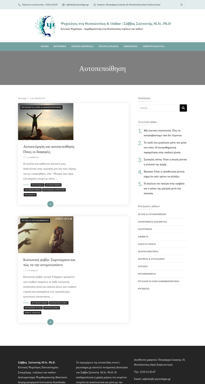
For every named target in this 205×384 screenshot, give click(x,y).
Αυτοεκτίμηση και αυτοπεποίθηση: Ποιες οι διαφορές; (97, 115)
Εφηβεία (143, 236)
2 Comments (88, 126)
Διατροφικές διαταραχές (152, 222)
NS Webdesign (115, 374)
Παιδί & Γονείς (147, 244)
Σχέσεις (143, 266)
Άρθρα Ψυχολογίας (153, 46)
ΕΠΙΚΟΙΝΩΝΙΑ (131, 46)
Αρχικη (44, 46)
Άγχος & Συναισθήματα (35, 194)
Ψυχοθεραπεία (147, 274)
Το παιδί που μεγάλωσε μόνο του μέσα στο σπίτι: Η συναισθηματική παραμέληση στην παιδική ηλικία (165, 147)
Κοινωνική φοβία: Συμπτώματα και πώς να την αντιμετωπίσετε (100, 202)
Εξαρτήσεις (145, 229)
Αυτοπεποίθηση (89, 163)
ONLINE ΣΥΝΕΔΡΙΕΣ (108, 46)
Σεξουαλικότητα (148, 251)
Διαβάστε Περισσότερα (94, 178)
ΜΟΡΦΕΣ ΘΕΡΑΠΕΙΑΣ (82, 46)
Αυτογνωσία (93, 158)
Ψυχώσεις (144, 289)
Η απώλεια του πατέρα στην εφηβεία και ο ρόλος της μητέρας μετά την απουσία (164, 188)
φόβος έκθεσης (105, 260)
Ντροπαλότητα (88, 260)
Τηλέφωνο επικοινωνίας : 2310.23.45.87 (40, 4)
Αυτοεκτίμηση (109, 158)
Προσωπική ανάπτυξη (109, 163)
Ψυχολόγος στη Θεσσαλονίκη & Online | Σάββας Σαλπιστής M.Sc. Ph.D (116, 24)
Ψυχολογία (86, 168)
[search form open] (181, 4)
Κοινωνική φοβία (89, 255)
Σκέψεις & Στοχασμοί (151, 259)
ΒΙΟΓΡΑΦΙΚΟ (59, 46)
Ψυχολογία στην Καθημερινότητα (41, 107)
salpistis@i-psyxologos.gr (77, 4)
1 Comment (88, 213)
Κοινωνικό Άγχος (108, 255)
